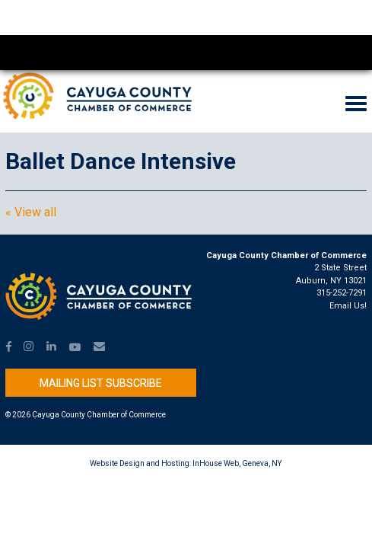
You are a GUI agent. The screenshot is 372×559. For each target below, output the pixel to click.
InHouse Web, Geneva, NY (236, 463)
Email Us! (348, 306)
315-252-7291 (341, 293)
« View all (30, 212)
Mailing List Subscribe (101, 383)
